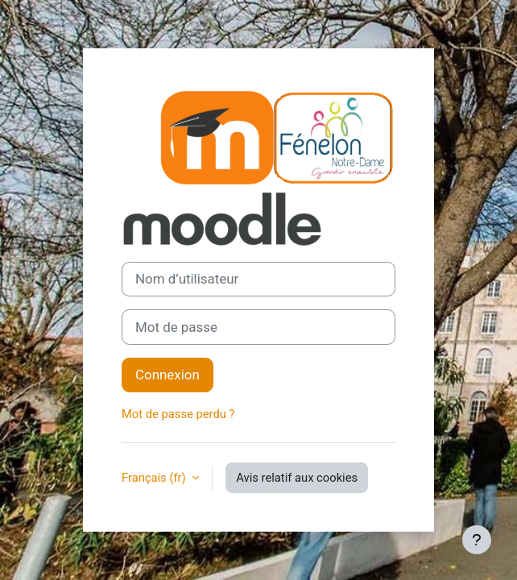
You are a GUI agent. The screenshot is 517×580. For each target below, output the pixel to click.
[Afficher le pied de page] (476, 539)
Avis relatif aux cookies (297, 477)
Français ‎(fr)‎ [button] (155, 477)
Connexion (167, 375)
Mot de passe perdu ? (178, 414)
